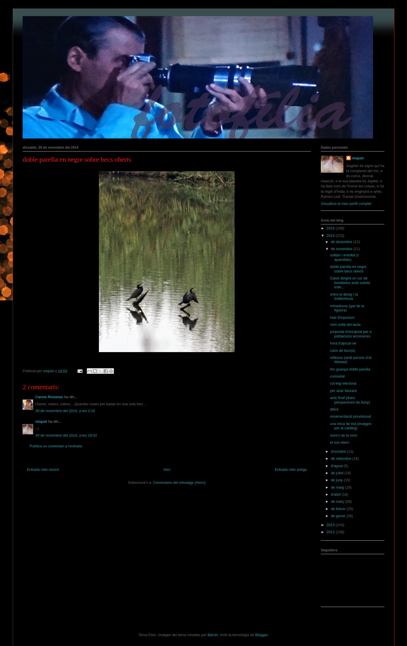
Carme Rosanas (49, 397)
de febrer (339, 509)
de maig (338, 487)
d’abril (336, 494)
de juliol (338, 473)
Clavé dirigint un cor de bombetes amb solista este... (350, 282)
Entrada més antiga (291, 469)
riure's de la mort (343, 435)
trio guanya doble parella (350, 369)
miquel (41, 421)
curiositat (337, 376)
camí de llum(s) (342, 350)
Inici (167, 469)
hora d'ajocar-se (343, 343)
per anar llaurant (343, 391)
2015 (331, 228)
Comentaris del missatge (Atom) (179, 482)
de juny (337, 480)
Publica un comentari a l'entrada (56, 446)
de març (338, 501)
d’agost (337, 466)
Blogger (261, 635)
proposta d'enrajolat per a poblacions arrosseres (350, 333)
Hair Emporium (342, 317)
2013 (331, 525)
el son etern (339, 442)
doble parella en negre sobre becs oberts (348, 269)
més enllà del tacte (345, 324)
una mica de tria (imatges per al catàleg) (350, 426)
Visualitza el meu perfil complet (346, 203)
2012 (331, 532)
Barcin (212, 635)
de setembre (341, 458)
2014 (331, 235)
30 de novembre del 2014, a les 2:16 (65, 411)
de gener (339, 516)
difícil (334, 409)
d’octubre (339, 451)
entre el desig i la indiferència (344, 296)
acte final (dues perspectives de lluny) (350, 400)
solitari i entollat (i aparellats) (344, 257)
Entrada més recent (43, 469)
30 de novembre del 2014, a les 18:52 (66, 435)
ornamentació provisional (350, 416)
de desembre (342, 242)
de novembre (342, 249)
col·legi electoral (343, 383)
